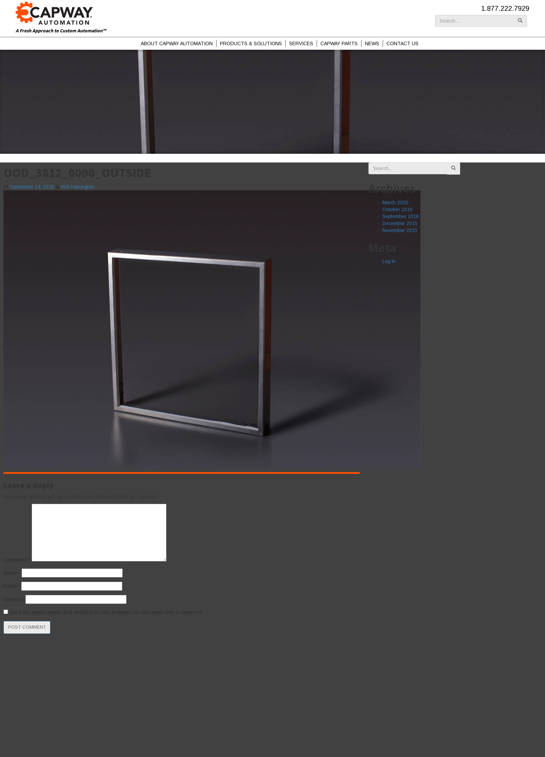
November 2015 (399, 230)
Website (13, 599)
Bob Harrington (77, 187)
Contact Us (402, 43)
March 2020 (395, 202)
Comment (16, 560)
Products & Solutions (251, 43)
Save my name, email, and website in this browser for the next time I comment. (106, 612)
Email (11, 586)
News (372, 43)
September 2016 (400, 216)
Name (11, 573)
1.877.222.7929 (505, 8)
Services (301, 43)
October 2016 (397, 209)
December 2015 (399, 223)
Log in (389, 261)
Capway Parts (339, 43)
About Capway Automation (177, 43)
